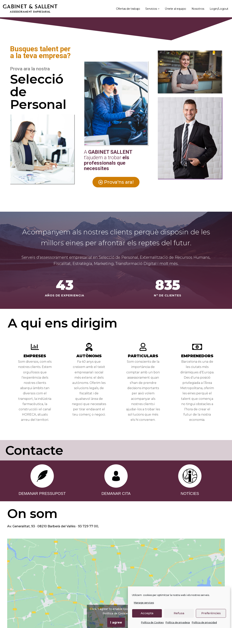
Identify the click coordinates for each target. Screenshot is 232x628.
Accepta (147, 613)
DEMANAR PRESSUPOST (42, 493)
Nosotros (198, 8)
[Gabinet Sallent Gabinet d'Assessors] (30, 8)
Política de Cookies (152, 622)
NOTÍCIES (190, 493)
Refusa (179, 613)
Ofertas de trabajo (128, 8)
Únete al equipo (175, 8)
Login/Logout (219, 8)
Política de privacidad (204, 622)
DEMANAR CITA (116, 493)
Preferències (211, 613)
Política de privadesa (178, 622)
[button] (158, 9)
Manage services (144, 602)
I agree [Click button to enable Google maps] (116, 622)
